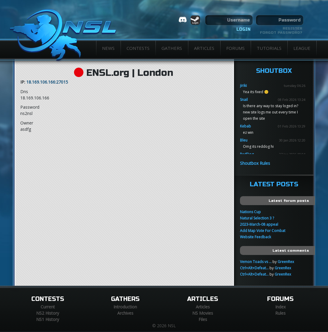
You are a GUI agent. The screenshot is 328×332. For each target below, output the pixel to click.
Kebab (245, 126)
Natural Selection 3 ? (257, 218)
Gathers (171, 48)
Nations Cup (250, 211)
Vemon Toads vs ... (256, 261)
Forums (235, 48)
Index (280, 307)
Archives (125, 313)
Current (48, 307)
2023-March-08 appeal (259, 224)
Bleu (243, 140)
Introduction (125, 307)
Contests (138, 48)
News (108, 48)
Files (202, 319)
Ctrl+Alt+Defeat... (254, 267)
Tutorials (269, 48)
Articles (204, 48)
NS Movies (202, 313)
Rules (280, 313)
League (301, 48)
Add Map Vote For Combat (262, 230)
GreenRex (286, 261)
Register (292, 28)
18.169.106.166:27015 (47, 82)
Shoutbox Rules (255, 163)
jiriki (243, 85)
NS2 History (47, 313)
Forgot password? (281, 32)
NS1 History (47, 319)
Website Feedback (255, 236)
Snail (244, 99)
